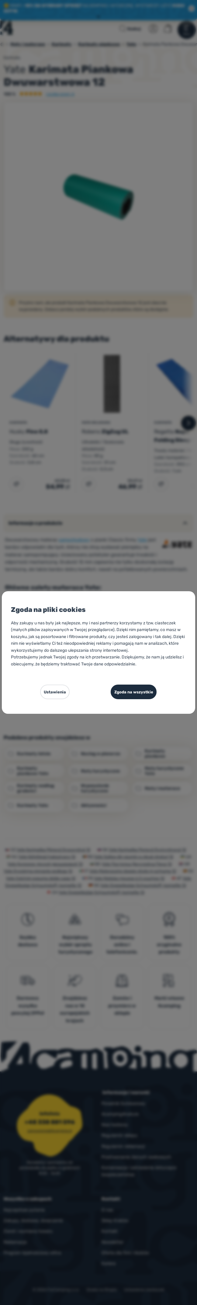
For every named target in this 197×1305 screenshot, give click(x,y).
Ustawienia (54, 692)
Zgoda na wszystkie (133, 692)
